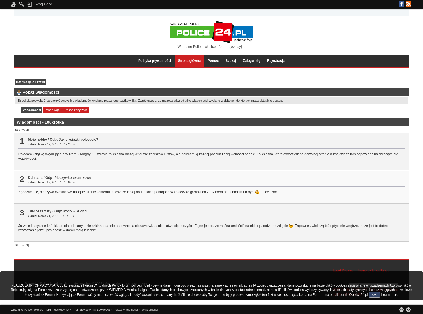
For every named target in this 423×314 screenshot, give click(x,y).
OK (374, 294)
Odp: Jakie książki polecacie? (74, 139)
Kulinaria (35, 178)
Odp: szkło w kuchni (71, 211)
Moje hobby (37, 139)
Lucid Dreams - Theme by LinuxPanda (361, 271)
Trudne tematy (39, 211)
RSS (408, 4)
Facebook (401, 4)
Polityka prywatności (154, 61)
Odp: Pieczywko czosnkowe (68, 178)
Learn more (389, 295)
